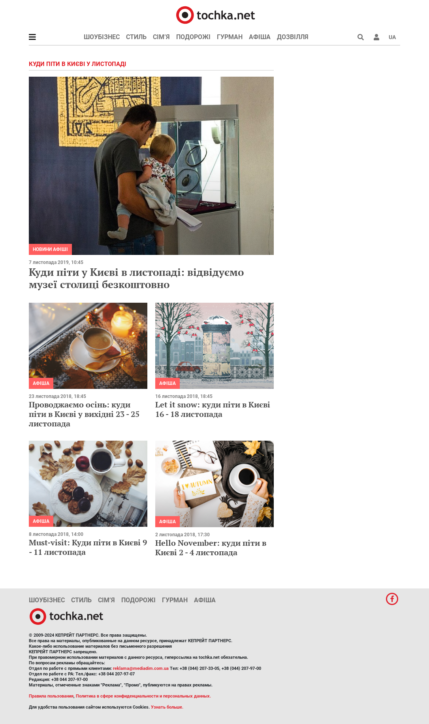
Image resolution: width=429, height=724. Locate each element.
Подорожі (193, 37)
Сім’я (161, 37)
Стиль (136, 37)
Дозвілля (293, 37)
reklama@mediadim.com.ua (141, 668)
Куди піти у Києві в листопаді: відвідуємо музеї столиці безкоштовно (136, 278)
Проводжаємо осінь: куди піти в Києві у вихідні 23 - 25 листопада (84, 414)
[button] (376, 37)
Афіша (260, 37)
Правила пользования (51, 696)
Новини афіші (50, 249)
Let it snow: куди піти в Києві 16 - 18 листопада (212, 409)
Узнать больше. (167, 707)
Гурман (230, 37)
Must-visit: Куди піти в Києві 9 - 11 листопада (88, 547)
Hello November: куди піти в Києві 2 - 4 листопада (210, 547)
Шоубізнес (102, 37)
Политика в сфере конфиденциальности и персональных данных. (143, 696)
